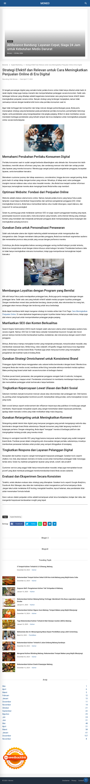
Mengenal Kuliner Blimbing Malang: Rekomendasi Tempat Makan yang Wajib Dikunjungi (50, 653)
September (46, 711)
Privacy (74, 780)
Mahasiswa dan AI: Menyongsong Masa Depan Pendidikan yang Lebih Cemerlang (47, 632)
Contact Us (82, 780)
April (45, 689)
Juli (46, 717)
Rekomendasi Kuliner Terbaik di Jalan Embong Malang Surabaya (41, 643)
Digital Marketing (17, 65)
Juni (46, 720)
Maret (45, 692)
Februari (46, 695)
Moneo (45, 3)
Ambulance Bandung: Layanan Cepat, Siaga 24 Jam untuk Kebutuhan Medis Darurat (43, 47)
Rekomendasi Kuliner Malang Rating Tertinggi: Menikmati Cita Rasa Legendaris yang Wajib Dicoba (51, 600)
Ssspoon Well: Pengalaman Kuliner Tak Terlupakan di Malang (40, 588)
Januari (46, 698)
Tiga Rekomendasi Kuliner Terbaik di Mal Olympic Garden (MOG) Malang (44, 621)
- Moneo (10, 780)
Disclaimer (65, 780)
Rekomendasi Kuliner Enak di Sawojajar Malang (34, 664)
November (46, 704)
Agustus (46, 714)
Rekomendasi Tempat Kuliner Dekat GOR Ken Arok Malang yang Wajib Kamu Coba (47, 577)
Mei (45, 686)
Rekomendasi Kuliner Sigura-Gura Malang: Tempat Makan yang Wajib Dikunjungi (47, 610)
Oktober (46, 708)
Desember (46, 701)
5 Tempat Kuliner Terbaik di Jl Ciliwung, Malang (34, 566)
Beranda (5, 65)
